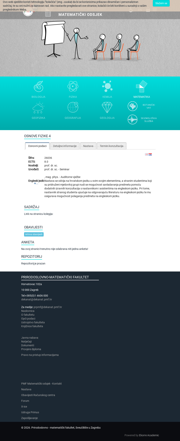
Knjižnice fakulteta (32, 326)
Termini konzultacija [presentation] (111, 146)
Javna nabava (29, 337)
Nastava (26, 389)
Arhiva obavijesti (33, 234)
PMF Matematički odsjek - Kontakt (41, 383)
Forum (25, 400)
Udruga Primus (30, 412)
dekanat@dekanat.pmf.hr (36, 299)
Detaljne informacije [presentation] (65, 146)
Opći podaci (28, 318)
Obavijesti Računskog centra (38, 395)
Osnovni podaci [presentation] (37, 146)
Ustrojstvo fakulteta (33, 322)
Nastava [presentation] (88, 146)
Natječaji (26, 341)
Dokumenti (27, 345)
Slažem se (161, 3)
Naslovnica (27, 310)
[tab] (37, 145)
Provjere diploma (31, 349)
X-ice (24, 406)
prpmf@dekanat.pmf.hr (48, 307)
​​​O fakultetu (27, 314)
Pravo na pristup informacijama (40, 354)
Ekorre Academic (149, 435)
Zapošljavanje (29, 418)
